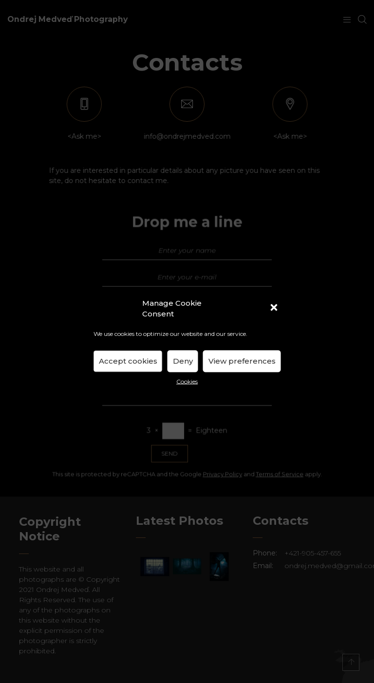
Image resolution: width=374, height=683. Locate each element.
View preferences (242, 361)
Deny (183, 361)
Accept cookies (128, 361)
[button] (275, 308)
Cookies (187, 381)
